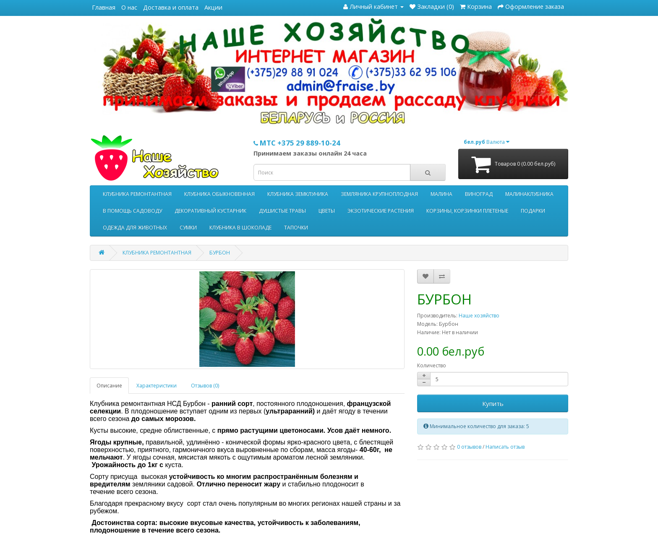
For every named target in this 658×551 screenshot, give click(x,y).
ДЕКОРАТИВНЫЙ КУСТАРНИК (210, 210)
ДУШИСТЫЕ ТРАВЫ (282, 210)
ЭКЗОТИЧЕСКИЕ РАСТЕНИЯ (380, 210)
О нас (129, 7)
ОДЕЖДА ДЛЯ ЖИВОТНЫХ (135, 227)
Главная (103, 7)
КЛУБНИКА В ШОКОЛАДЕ (240, 227)
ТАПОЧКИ (296, 227)
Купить (493, 403)
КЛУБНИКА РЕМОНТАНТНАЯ (137, 194)
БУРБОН (219, 252)
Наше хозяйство (479, 315)
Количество (431, 365)
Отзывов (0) (205, 385)
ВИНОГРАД (479, 194)
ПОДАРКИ (533, 210)
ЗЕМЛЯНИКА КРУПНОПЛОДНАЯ (379, 194)
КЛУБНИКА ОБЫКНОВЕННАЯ (219, 194)
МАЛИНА (441, 194)
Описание (109, 385)
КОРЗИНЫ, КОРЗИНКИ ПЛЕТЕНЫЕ (467, 210)
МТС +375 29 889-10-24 (296, 143)
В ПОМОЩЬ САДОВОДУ (132, 210)
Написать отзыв (505, 446)
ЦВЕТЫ (327, 210)
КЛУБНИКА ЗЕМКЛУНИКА (297, 194)
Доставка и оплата (170, 7)
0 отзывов (469, 446)
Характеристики (156, 385)
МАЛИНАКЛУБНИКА (529, 194)
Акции (213, 7)
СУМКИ (188, 227)
